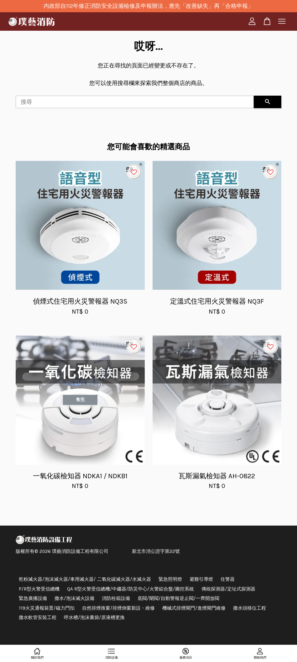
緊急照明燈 (170, 579)
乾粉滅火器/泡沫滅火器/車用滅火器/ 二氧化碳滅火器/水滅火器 (85, 579)
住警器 (228, 579)
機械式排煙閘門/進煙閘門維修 (194, 608)
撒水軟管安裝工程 (37, 617)
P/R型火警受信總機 (39, 589)
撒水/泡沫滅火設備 (74, 598)
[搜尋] (135, 102)
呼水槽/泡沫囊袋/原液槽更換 (94, 617)
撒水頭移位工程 (249, 608)
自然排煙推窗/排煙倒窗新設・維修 (118, 608)
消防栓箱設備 (116, 598)
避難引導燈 (201, 579)
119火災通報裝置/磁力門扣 (47, 608)
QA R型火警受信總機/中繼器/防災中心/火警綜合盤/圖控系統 (130, 589)
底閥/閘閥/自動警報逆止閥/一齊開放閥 (178, 598)
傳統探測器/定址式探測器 (228, 589)
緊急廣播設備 (33, 598)
